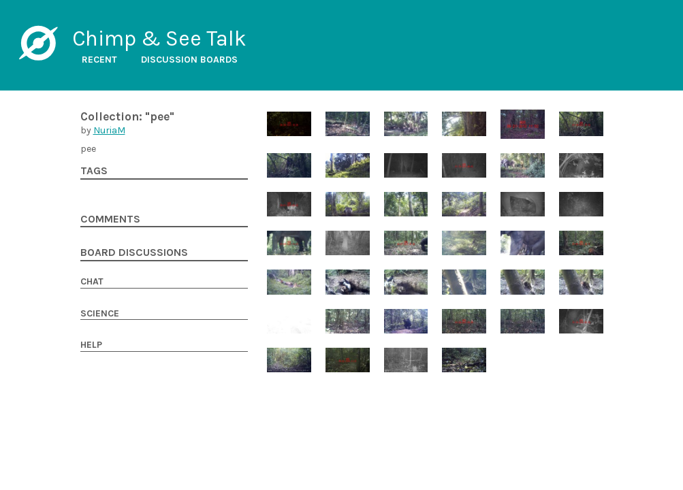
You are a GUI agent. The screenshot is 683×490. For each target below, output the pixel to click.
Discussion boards (189, 59)
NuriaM (109, 130)
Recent (99, 59)
